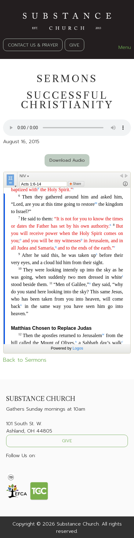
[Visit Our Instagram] (30, 470)
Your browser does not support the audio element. (67, 127)
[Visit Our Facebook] (11, 470)
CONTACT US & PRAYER (33, 45)
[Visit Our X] (21, 470)
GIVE (74, 45)
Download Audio (67, 160)
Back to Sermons (24, 360)
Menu (121, 47)
